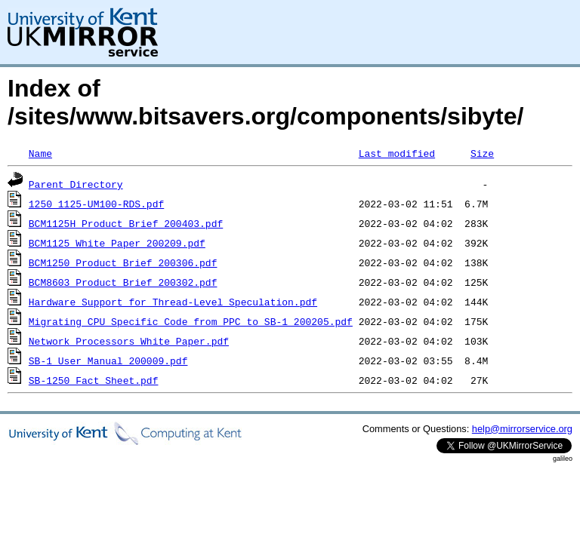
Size (482, 153)
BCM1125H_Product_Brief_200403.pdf (126, 223)
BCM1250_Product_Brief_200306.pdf (123, 262)
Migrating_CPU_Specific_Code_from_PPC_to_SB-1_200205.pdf (191, 321)
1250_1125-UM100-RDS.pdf (96, 203)
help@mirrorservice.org (522, 428)
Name (40, 153)
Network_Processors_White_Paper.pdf (129, 341)
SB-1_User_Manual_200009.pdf (108, 360)
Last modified (397, 153)
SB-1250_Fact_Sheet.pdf (94, 380)
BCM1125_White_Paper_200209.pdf (117, 243)
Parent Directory (76, 184)
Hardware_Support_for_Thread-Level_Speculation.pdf (173, 301)
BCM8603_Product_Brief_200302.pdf (123, 282)
